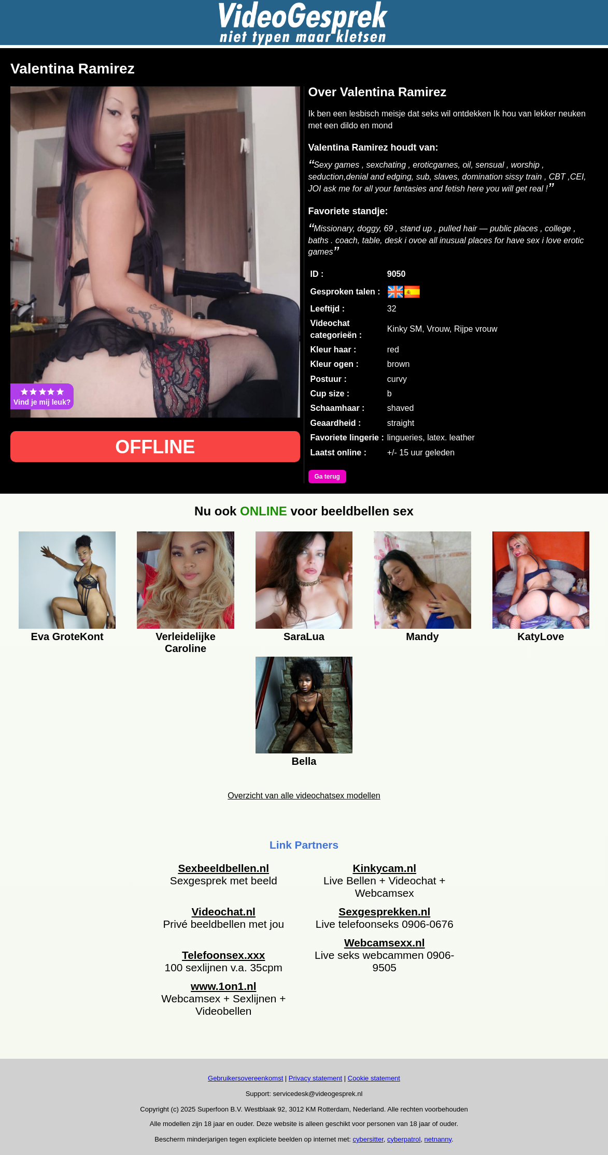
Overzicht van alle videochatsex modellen (304, 795)
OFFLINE (155, 446)
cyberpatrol (403, 1139)
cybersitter (368, 1139)
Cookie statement (374, 1078)
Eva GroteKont (67, 636)
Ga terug (327, 476)
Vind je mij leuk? (41, 396)
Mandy (422, 636)
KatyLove (540, 636)
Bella (304, 761)
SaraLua (304, 636)
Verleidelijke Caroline (185, 641)
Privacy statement (315, 1078)
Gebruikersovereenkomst (245, 1078)
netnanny (438, 1139)
